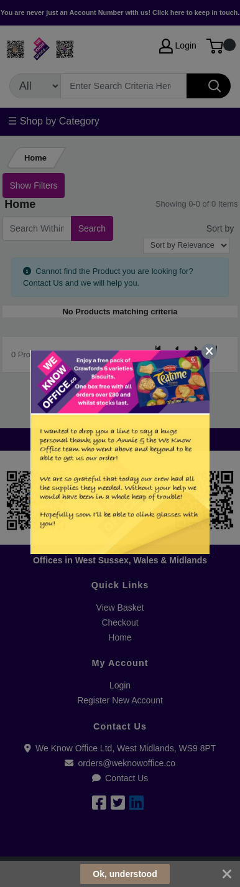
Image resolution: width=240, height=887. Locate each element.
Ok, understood (125, 874)
